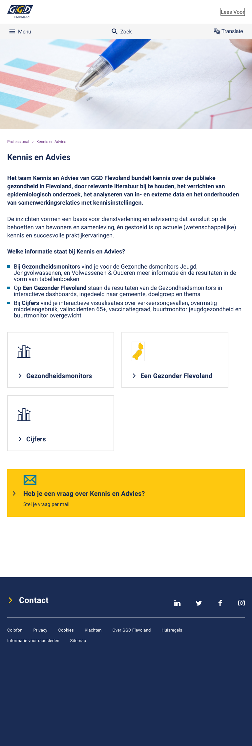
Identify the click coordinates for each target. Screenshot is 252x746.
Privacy (40, 630)
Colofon (14, 630)
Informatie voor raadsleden (33, 640)
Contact (34, 600)
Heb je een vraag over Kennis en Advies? (84, 493)
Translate (228, 31)
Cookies (66, 630)
